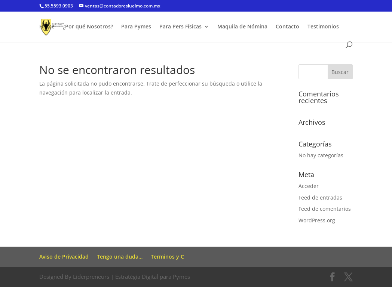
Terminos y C (167, 256)
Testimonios (323, 27)
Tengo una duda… (120, 256)
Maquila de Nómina (242, 27)
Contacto (287, 27)
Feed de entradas (320, 197)
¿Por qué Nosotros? (88, 27)
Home (47, 27)
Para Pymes (136, 27)
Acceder (308, 185)
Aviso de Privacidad (64, 256)
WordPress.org (316, 220)
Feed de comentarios (324, 208)
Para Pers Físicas (180, 27)
